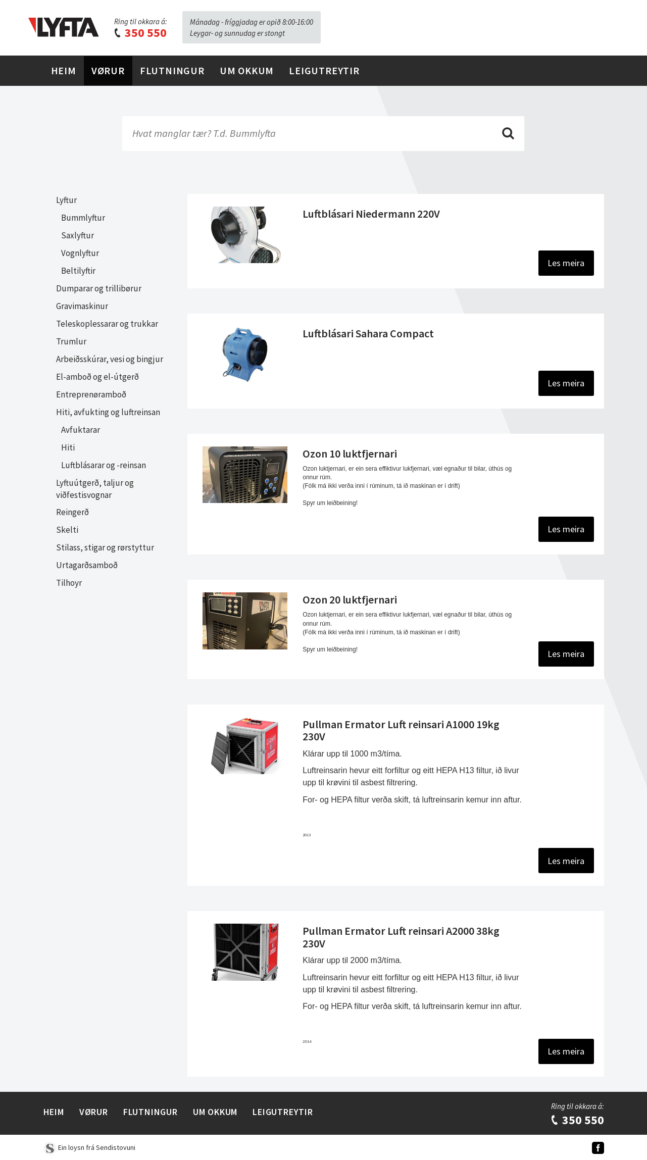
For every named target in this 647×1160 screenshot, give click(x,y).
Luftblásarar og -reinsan (103, 465)
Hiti (68, 447)
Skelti (67, 529)
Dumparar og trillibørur (98, 288)
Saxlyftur (77, 235)
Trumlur (71, 341)
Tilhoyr (69, 582)
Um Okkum (247, 70)
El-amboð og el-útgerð (97, 376)
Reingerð (72, 512)
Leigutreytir (324, 70)
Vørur (108, 70)
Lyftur (66, 200)
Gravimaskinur (82, 306)
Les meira (566, 263)
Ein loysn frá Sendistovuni (89, 1147)
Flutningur (172, 70)
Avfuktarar (80, 429)
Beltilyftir (78, 270)
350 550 (140, 32)
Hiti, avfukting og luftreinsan (108, 412)
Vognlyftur (80, 253)
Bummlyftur (83, 217)
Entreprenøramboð (91, 394)
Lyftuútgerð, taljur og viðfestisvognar (95, 488)
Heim (63, 70)
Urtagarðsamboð (87, 565)
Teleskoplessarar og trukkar (107, 323)
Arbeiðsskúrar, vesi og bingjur (109, 359)
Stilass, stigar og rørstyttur (105, 547)
